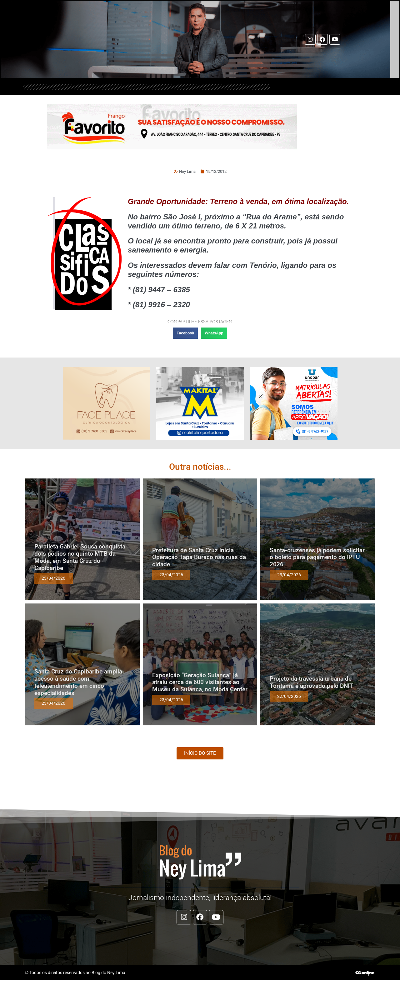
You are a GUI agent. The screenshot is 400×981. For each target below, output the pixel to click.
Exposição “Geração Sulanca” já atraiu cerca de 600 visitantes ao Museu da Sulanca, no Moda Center (200, 682)
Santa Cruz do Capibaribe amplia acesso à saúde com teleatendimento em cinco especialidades (78, 682)
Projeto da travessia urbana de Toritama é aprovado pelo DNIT (311, 682)
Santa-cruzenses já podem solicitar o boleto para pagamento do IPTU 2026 (317, 557)
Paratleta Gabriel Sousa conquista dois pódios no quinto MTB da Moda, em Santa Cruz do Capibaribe (79, 557)
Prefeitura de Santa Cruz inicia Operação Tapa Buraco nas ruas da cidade (199, 557)
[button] (185, 333)
